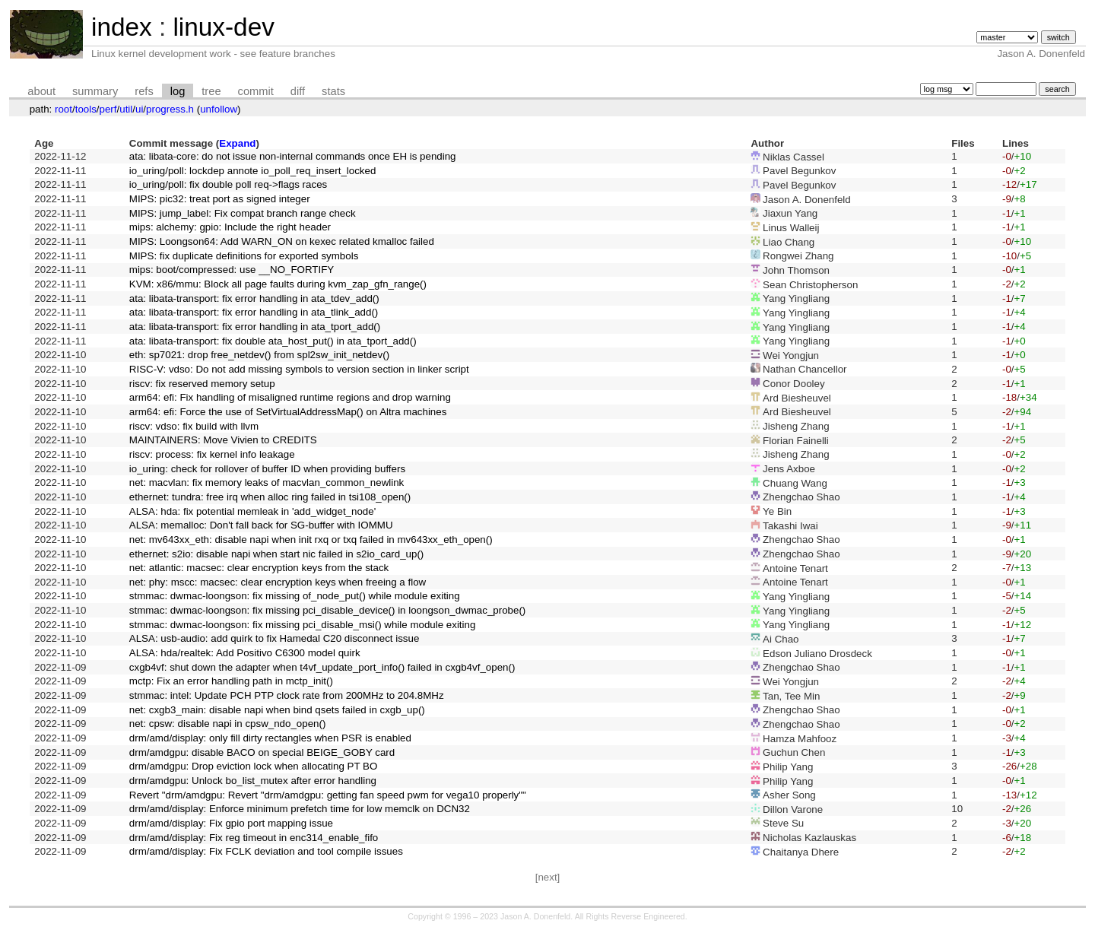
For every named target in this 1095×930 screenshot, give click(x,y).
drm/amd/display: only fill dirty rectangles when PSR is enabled (270, 738)
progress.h (170, 109)
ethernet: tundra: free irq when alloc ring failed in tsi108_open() (270, 497)
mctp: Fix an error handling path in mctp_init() (231, 681)
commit (256, 91)
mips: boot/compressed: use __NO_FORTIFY (231, 269)
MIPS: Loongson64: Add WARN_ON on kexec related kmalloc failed (281, 241)
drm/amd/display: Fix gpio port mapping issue (231, 823)
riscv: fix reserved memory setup (202, 383)
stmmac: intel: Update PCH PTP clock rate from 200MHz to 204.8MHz (286, 695)
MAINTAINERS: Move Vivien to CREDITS (223, 440)
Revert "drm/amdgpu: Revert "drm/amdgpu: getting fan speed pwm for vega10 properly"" (327, 795)
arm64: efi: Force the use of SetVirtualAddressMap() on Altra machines (288, 411)
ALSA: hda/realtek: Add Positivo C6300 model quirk (244, 653)
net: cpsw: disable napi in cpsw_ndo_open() (227, 723)
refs (144, 91)
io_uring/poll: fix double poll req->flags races (228, 184)
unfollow (218, 109)
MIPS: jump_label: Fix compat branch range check (242, 213)
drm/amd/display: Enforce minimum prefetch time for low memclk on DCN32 (299, 808)
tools (86, 109)
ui (139, 109)
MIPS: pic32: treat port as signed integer (219, 199)
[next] (547, 877)
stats (333, 91)
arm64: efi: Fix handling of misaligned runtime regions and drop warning (290, 397)
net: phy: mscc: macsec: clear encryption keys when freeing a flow (277, 582)
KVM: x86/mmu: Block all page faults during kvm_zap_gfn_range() (278, 284)
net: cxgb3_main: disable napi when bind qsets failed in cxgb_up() (277, 710)
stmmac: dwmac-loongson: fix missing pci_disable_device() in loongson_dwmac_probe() (327, 610)
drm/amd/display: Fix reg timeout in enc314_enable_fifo (253, 837)
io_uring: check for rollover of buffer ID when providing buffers (267, 469)
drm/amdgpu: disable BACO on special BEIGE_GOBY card (262, 752)
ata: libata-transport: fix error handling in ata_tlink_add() (253, 312)
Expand (237, 143)
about (41, 91)
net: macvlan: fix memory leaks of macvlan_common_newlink (266, 482)
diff (297, 91)
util (125, 109)
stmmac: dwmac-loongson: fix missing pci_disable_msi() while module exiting (302, 624)
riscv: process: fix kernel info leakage (212, 454)
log (178, 91)
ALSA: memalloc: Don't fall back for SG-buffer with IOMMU (261, 525)
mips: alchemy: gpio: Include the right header (230, 227)
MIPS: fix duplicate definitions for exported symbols (244, 256)
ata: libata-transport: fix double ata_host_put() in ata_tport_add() (273, 341)
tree (211, 91)
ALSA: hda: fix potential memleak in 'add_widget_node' (252, 511)
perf (108, 109)
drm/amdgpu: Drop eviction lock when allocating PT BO (253, 766)
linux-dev (223, 27)
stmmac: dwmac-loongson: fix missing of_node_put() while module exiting (294, 595)
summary (95, 91)
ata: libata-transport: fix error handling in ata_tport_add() (254, 326)
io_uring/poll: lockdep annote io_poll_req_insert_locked (252, 170)
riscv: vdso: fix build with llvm (194, 426)
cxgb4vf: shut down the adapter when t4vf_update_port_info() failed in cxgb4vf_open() (322, 667)
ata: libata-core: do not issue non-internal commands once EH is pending (292, 156)
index (121, 27)
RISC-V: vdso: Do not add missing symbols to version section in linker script (299, 369)
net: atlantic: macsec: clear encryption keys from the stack (259, 567)
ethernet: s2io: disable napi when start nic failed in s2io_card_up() (276, 554)
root (63, 109)
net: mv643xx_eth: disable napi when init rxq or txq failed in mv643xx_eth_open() (311, 539)
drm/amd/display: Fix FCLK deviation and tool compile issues (266, 851)
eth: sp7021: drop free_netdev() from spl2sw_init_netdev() (259, 354)
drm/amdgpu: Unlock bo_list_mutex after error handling (252, 780)
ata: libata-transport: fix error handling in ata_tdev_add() (254, 298)
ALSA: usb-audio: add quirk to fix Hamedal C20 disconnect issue (274, 638)
